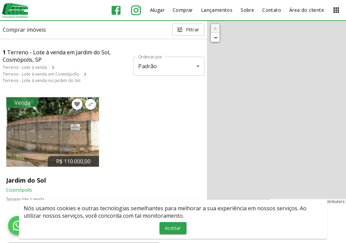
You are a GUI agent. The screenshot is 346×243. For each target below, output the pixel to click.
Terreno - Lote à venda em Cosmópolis (41, 74)
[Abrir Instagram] (136, 10)
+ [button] (215, 28)
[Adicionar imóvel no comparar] (90, 104)
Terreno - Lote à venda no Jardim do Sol (41, 80)
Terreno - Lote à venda (25, 67)
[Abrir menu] (336, 10)
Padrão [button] (147, 66)
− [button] (215, 37)
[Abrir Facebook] (116, 10)
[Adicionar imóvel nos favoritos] (77, 104)
